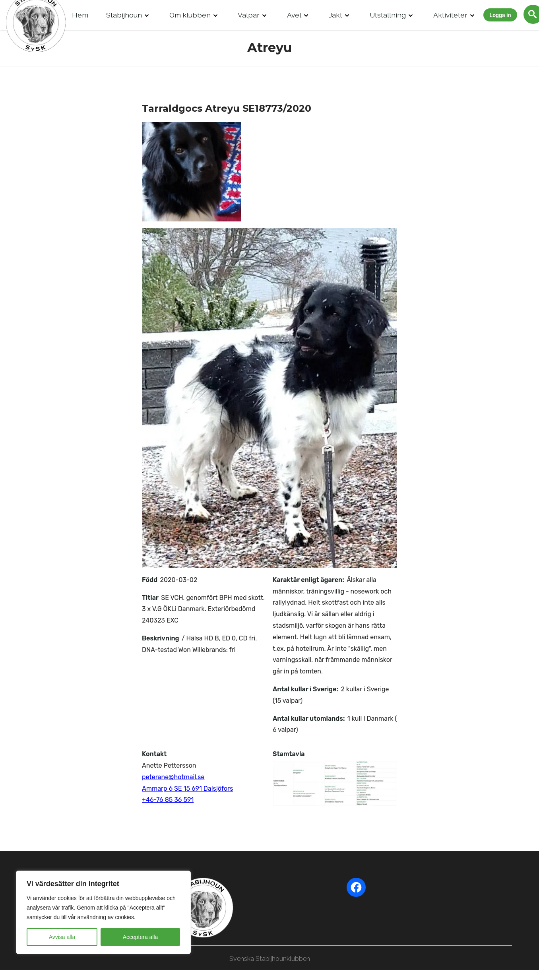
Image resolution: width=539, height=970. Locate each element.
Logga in (500, 15)
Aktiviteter (450, 15)
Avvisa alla (62, 937)
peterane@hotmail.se (173, 777)
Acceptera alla (140, 937)
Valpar (249, 15)
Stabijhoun (124, 15)
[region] (103, 912)
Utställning (388, 15)
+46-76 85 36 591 (168, 799)
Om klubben (190, 15)
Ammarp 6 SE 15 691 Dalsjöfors (187, 788)
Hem (80, 15)
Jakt (335, 15)
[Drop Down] (146, 15)
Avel (294, 15)
